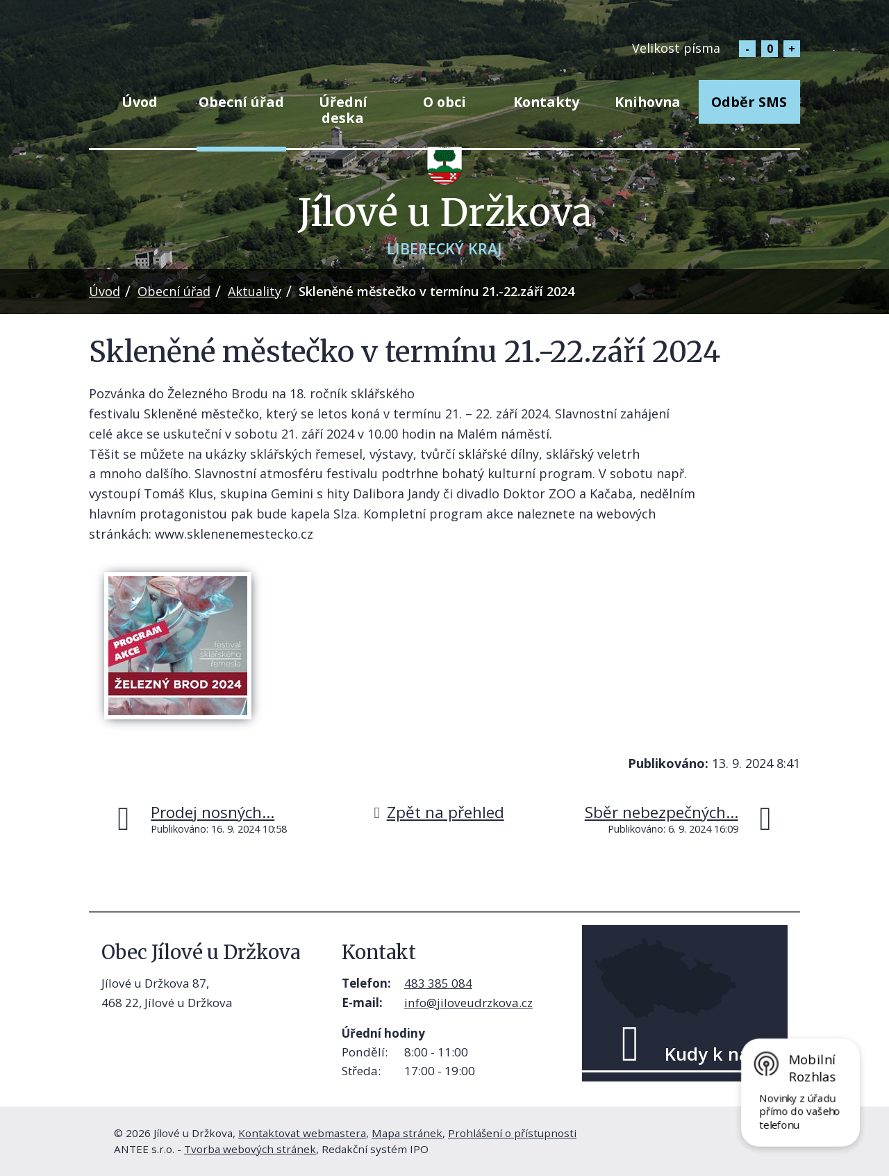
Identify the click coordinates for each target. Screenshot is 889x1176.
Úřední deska (343, 109)
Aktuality (254, 291)
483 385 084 (438, 983)
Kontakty (546, 101)
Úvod (140, 101)
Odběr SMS (749, 101)
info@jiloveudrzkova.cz (468, 1003)
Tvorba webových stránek (250, 1149)
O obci (444, 101)
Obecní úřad (241, 101)
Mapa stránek (407, 1133)
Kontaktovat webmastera (302, 1133)
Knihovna (648, 101)
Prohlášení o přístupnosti (512, 1133)
